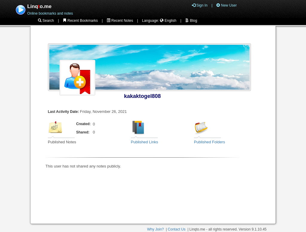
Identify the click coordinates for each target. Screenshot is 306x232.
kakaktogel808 (142, 96)
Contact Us (176, 229)
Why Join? (155, 229)
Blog (191, 21)
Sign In (200, 5)
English (168, 21)
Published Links (144, 142)
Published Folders (209, 142)
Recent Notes (120, 21)
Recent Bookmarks (80, 21)
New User (226, 5)
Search (46, 21)
